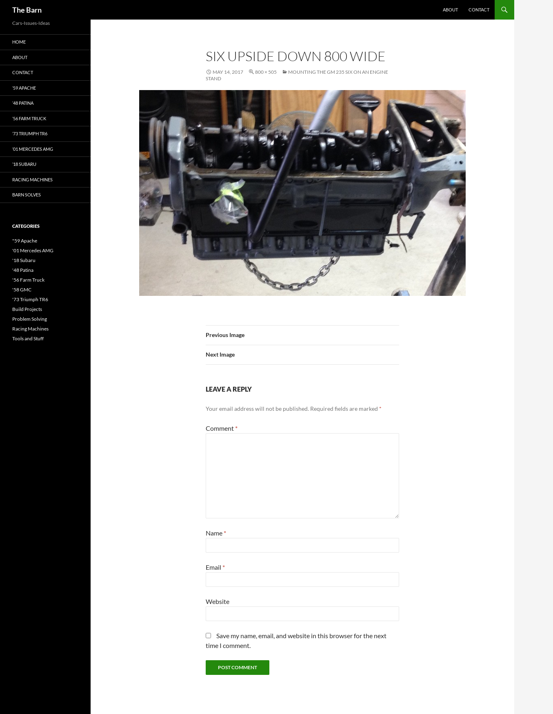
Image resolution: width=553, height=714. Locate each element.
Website (217, 601)
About (450, 9)
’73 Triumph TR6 (29, 133)
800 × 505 (266, 72)
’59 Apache (24, 87)
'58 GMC (21, 289)
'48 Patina (22, 270)
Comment (222, 428)
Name (216, 533)
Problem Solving (29, 319)
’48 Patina (22, 103)
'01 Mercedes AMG (32, 250)
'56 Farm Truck (28, 280)
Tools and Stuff (28, 338)
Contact (479, 9)
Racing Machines (32, 179)
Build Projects (27, 309)
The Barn (27, 9)
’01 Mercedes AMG (32, 149)
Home (19, 41)
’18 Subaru (24, 164)
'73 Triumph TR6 (30, 299)
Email (215, 567)
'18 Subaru (24, 260)
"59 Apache (24, 241)
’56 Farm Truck (29, 118)
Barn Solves (26, 194)
